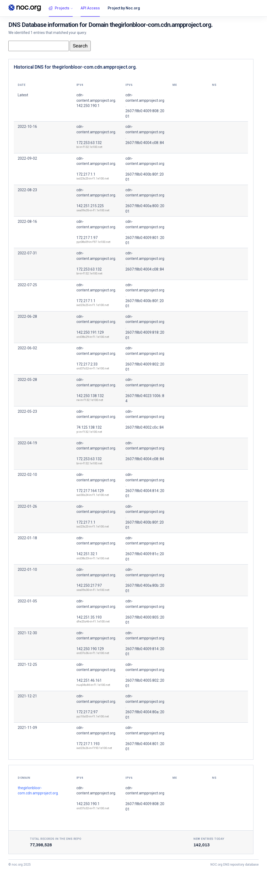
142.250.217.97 (89, 585)
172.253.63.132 (89, 143)
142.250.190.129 (90, 649)
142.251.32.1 (87, 554)
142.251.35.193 (89, 617)
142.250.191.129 (90, 332)
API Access (90, 8)
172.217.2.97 (87, 712)
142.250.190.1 (88, 804)
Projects (59, 8)
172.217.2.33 (87, 364)
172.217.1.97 (87, 238)
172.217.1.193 (88, 744)
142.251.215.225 (90, 206)
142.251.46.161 (89, 680)
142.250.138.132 (90, 396)
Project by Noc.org (124, 8)
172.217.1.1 (85, 174)
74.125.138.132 (89, 427)
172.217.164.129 (90, 491)
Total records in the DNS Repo (56, 839)
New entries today (208, 839)
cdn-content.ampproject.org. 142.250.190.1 (96, 100)
